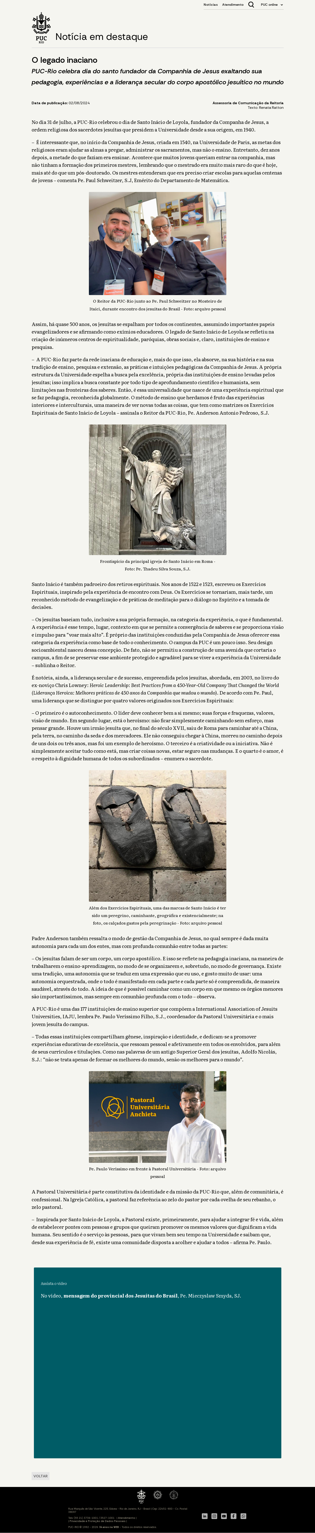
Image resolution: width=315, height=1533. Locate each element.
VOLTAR (40, 1476)
